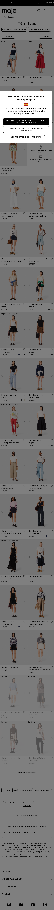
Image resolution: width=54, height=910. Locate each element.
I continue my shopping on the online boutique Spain (27, 129)
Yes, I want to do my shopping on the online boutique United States (27, 121)
